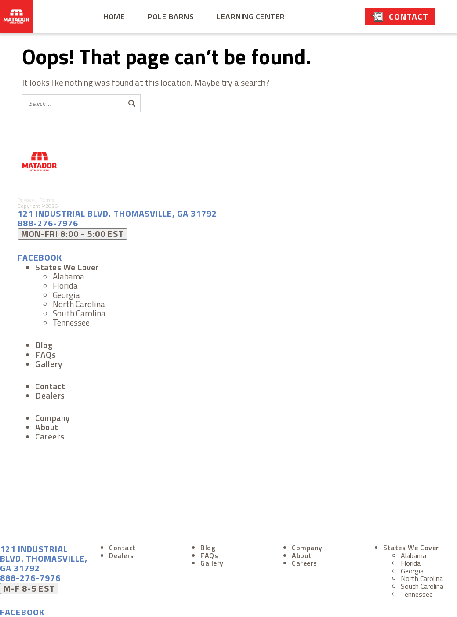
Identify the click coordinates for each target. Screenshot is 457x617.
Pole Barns (171, 16)
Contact (408, 16)
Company (52, 417)
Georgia (66, 294)
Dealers (50, 395)
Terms (49, 200)
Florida (65, 285)
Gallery (48, 363)
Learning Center (251, 16)
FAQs (45, 354)
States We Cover (67, 267)
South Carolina (79, 313)
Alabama (68, 276)
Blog (44, 344)
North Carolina (79, 304)
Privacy (27, 200)
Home (114, 16)
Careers (50, 436)
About (46, 427)
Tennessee (71, 322)
